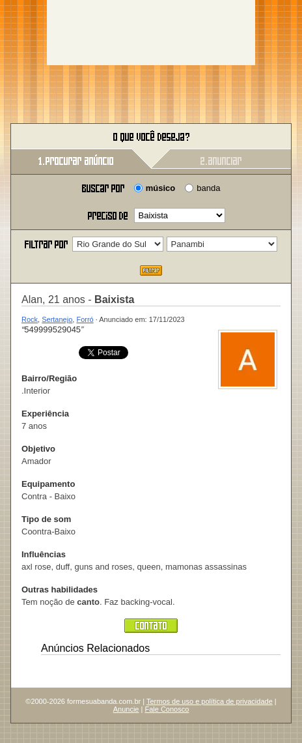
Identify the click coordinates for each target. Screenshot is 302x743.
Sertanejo (57, 319)
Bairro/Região (49, 378)
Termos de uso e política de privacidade (209, 701)
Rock (29, 319)
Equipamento (48, 484)
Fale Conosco (166, 709)
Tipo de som (46, 519)
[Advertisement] (151, 32)
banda (208, 188)
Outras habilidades (59, 589)
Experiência (45, 413)
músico (161, 188)
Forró (84, 319)
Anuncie (126, 709)
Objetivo (38, 449)
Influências (43, 554)
